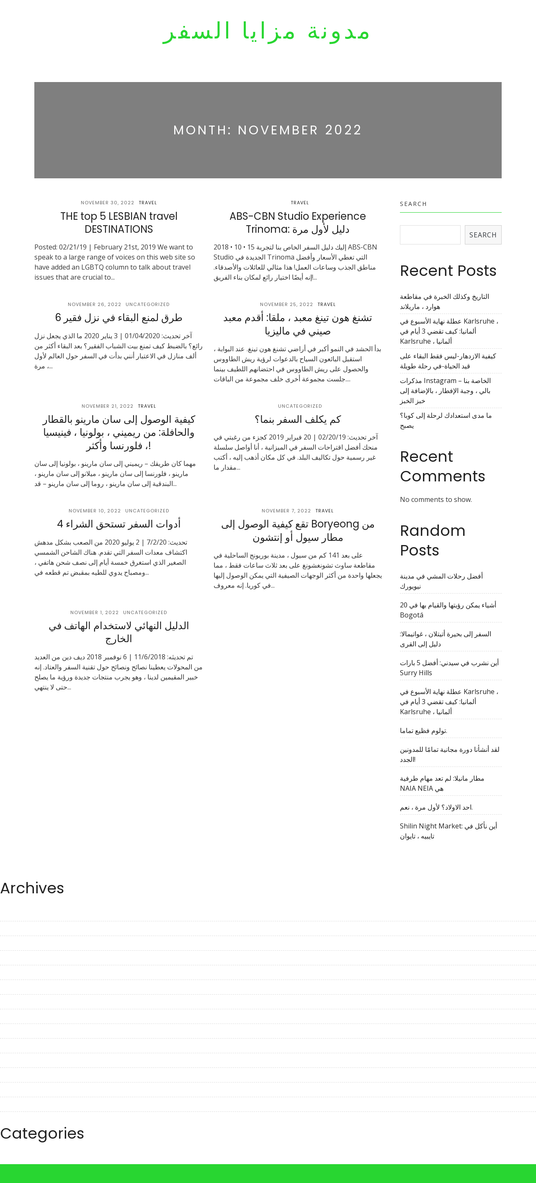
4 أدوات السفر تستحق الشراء (119, 524)
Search (413, 204)
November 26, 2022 (94, 304)
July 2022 (14, 1104)
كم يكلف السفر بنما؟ (298, 419)
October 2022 (21, 1060)
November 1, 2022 (94, 612)
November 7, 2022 (286, 510)
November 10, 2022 (95, 510)
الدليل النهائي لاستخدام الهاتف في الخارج (119, 632)
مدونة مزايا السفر (268, 30)
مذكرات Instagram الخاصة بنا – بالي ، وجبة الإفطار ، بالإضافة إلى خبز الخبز (445, 390)
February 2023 (22, 1001)
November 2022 (25, 1045)
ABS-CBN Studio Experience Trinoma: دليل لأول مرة (297, 222)
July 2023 (14, 928)
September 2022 (26, 1075)
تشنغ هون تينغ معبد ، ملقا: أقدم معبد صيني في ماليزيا (297, 324)
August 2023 (19, 913)
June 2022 (15, 1119)
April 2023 (15, 972)
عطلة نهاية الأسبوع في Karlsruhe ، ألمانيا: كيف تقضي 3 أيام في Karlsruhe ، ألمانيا (449, 331)
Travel (148, 202)
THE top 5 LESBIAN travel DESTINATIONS (119, 222)
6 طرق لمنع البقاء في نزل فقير (119, 317)
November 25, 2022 (286, 304)
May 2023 (15, 957)
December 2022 (24, 1031)
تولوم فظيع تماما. (423, 730)
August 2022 (19, 1089)
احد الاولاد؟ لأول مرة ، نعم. (436, 807)
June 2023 (15, 943)
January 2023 (20, 1016)
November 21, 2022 (108, 406)
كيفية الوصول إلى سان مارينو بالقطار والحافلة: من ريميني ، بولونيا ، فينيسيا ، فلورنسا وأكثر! (119, 432)
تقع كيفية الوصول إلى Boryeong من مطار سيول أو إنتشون (298, 530)
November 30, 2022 (107, 202)
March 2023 (18, 987)
